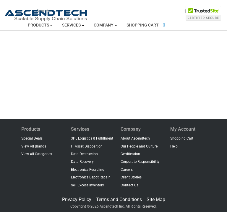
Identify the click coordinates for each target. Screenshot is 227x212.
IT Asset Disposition (87, 146)
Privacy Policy (76, 199)
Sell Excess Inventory (87, 185)
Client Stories (131, 177)
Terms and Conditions (119, 199)
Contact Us (129, 185)
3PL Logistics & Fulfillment (92, 138)
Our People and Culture (139, 146)
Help (174, 146)
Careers (127, 170)
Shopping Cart (147, 25)
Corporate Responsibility (140, 162)
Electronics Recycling (87, 170)
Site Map (156, 199)
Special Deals (32, 138)
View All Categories (36, 154)
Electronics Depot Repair (90, 177)
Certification (130, 154)
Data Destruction (84, 154)
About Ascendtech (135, 138)
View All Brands (33, 146)
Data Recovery (82, 162)
